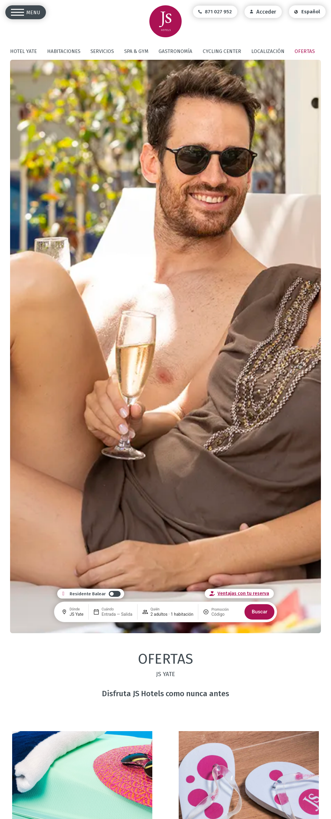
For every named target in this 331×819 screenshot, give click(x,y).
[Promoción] (225, 614)
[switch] (95, 594)
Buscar (259, 612)
